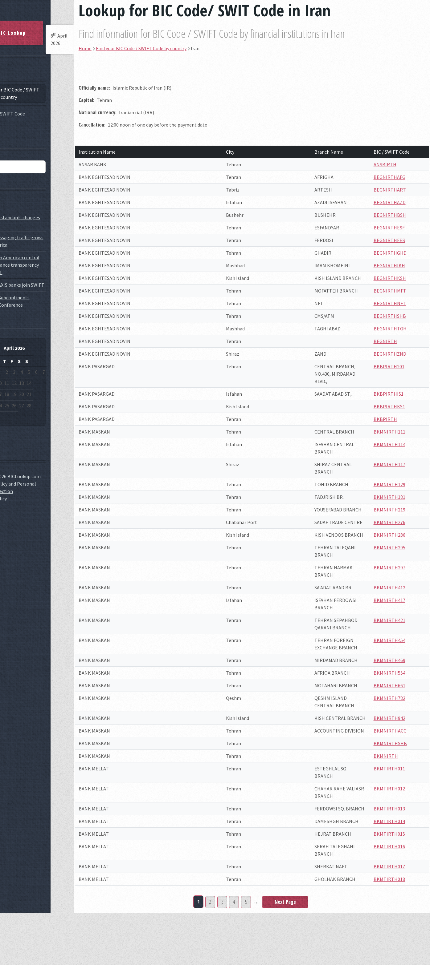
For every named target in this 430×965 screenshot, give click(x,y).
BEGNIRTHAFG (396, 177)
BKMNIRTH (392, 800)
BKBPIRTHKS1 (396, 414)
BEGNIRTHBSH (396, 215)
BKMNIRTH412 (396, 617)
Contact (18, 127)
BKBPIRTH (391, 426)
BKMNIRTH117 (396, 472)
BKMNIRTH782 (396, 728)
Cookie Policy (19, 495)
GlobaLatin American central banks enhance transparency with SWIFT (35, 261)
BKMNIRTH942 (396, 748)
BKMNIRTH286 (396, 557)
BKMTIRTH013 (396, 853)
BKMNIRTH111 (396, 439)
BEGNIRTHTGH (396, 336)
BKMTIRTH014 (396, 873)
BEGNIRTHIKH (396, 265)
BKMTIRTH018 (396, 931)
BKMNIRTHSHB (396, 788)
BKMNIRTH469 (396, 690)
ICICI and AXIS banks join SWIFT (38, 281)
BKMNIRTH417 (396, 630)
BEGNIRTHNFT (396, 311)
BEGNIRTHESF (395, 227)
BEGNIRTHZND (396, 361)
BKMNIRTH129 (396, 492)
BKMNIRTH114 (396, 452)
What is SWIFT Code (30, 110)
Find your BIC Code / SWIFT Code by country (38, 90)
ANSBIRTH (391, 164)
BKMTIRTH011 (396, 813)
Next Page (304, 953)
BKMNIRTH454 (396, 670)
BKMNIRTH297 (396, 597)
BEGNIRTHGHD (396, 253)
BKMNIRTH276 (396, 537)
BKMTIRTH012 (396, 833)
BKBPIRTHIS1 (395, 401)
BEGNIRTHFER (396, 240)
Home (16, 70)
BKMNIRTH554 (396, 702)
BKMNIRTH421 (396, 650)
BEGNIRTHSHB (396, 323)
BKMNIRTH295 (396, 577)
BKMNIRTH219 (396, 517)
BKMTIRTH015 (396, 885)
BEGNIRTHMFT (396, 298)
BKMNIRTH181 (396, 504)
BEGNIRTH (391, 348)
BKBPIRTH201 (395, 374)
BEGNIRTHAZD (396, 202)
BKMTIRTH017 (396, 918)
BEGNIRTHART (396, 190)
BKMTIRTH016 (396, 898)
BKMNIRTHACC (396, 768)
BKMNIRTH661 (396, 715)
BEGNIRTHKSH (396, 278)
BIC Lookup (38, 29)
